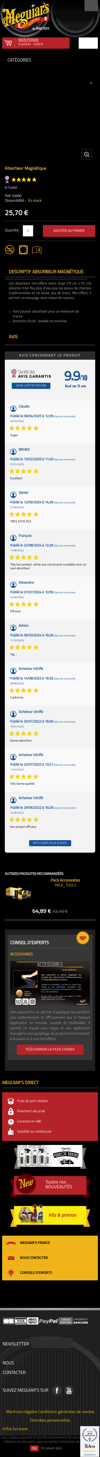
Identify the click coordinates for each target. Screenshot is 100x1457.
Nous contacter (34, 1258)
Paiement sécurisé (31, 1111)
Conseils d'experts (36, 1273)
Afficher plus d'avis (50, 843)
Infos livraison (15, 1428)
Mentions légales (21, 1411)
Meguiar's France (35, 1243)
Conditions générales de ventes (66, 1411)
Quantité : (13, 231)
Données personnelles (50, 1420)
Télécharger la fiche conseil (50, 1049)
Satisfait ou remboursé (34, 1131)
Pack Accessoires (65, 881)
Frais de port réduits (32, 1101)
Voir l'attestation (31, 385)
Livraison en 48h (29, 1121)
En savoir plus (51, 1448)
